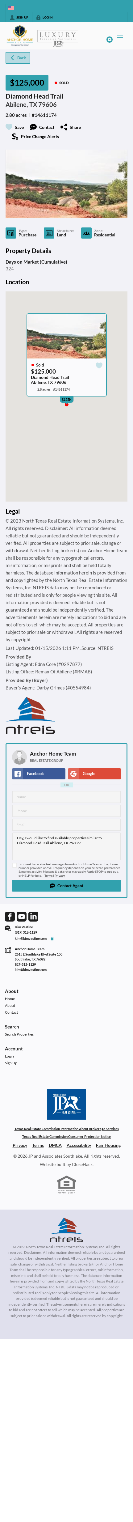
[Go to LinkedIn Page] (33, 916)
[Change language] (11, 8)
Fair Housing (108, 1145)
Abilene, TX (21, 104)
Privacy (60, 875)
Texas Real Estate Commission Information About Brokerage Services (67, 1129)
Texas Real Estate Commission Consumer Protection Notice (66, 1136)
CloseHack (82, 1164)
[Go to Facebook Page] (10, 916)
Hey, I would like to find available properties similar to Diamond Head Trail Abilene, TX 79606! (66, 846)
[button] (66, 886)
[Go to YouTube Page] (22, 916)
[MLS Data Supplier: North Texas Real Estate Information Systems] (67, 1230)
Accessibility (79, 1145)
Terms (48, 875)
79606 (47, 104)
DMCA (55, 1145)
